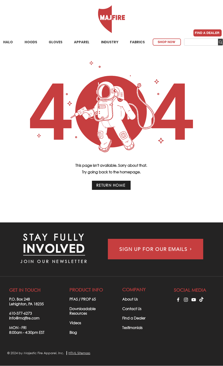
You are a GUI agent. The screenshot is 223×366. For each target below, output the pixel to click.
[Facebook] (178, 299)
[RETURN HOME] (111, 185)
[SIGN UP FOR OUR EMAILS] (155, 249)
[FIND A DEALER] (207, 32)
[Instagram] (186, 299)
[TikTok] (201, 299)
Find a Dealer (133, 318)
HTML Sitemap (79, 353)
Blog (73, 332)
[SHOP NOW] (167, 42)
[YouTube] (193, 299)
